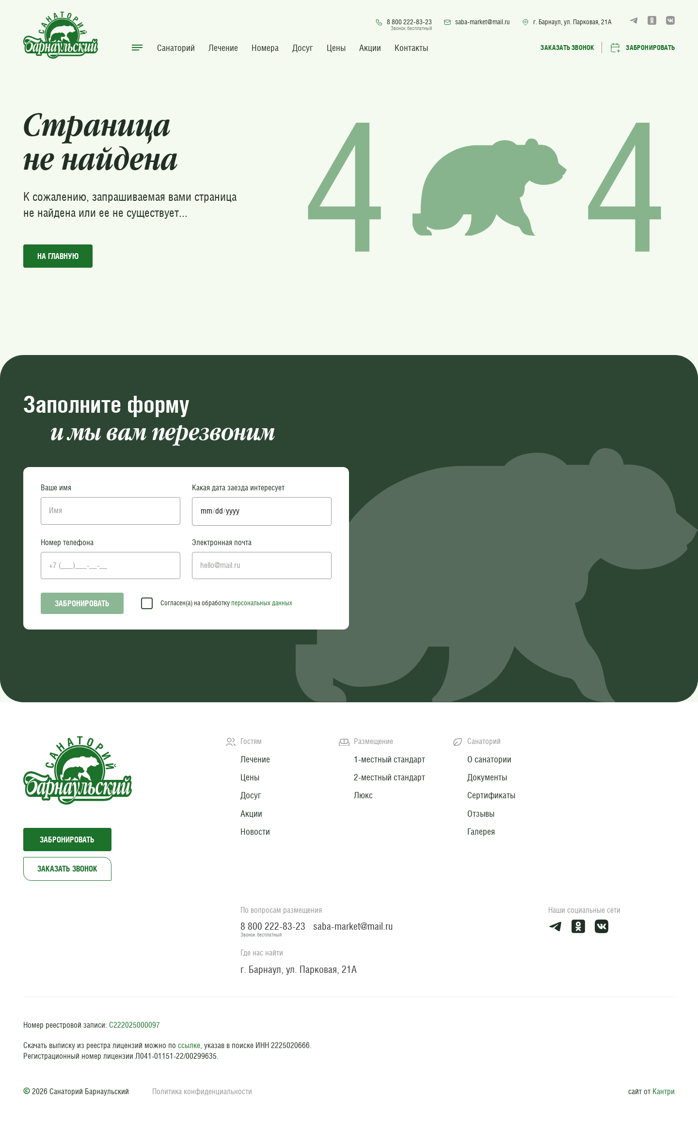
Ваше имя (56, 487)
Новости (255, 831)
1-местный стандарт (389, 759)
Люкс (363, 795)
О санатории (489, 759)
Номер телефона (67, 542)
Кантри (663, 1091)
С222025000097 (134, 1025)
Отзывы (480, 813)
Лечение (223, 48)
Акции (370, 48)
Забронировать (82, 603)
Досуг (302, 48)
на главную (58, 256)
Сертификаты (491, 795)
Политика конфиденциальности (202, 1091)
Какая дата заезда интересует (238, 487)
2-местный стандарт (389, 777)
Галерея (481, 831)
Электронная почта (222, 542)
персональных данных (261, 603)
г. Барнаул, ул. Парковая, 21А (567, 22)
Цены (336, 48)
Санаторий (176, 48)
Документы (487, 777)
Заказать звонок (67, 868)
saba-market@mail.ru (477, 22)
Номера (265, 48)
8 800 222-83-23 (403, 22)
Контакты (411, 48)
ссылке (189, 1045)
